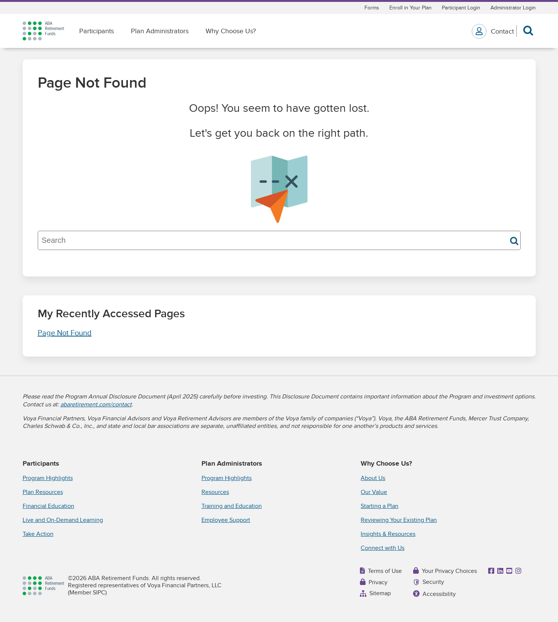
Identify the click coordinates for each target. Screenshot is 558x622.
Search (514, 240)
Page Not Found (65, 333)
